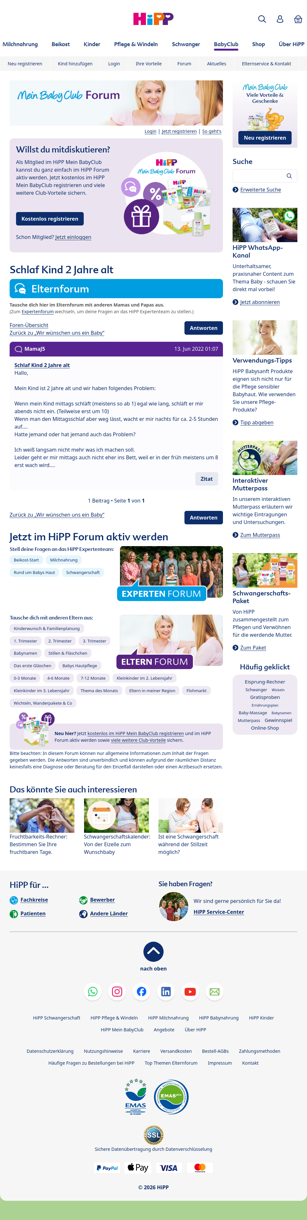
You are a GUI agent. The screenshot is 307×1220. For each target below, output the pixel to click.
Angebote (164, 1030)
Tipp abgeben (256, 422)
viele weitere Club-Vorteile (138, 740)
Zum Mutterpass (260, 534)
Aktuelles (216, 64)
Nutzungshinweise (103, 1051)
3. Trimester (94, 641)
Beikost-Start (26, 560)
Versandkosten (176, 1051)
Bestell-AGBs (215, 1051)
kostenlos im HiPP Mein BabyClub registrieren (136, 733)
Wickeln (278, 689)
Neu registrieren (25, 64)
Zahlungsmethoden (259, 1051)
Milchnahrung (64, 560)
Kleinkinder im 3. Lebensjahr (42, 690)
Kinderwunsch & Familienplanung (47, 628)
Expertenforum (38, 311)
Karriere (141, 1051)
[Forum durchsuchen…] (265, 176)
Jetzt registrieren (179, 131)
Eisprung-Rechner (265, 681)
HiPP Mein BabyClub (122, 1030)
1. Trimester (25, 641)
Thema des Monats (99, 690)
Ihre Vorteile (149, 64)
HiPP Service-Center (219, 911)
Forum (184, 64)
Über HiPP (195, 1030)
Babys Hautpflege (80, 665)
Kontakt (250, 1063)
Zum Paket (253, 647)
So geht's (212, 131)
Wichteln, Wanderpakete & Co (43, 703)
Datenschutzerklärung (50, 1051)
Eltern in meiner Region (152, 690)
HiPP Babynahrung (219, 1018)
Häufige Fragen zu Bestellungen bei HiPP (91, 1063)
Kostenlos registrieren (49, 218)
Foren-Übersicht (29, 325)
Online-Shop (265, 728)
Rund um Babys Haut (34, 572)
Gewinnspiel (278, 720)
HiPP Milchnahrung (168, 1018)
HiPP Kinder (261, 1018)
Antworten (203, 328)
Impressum (220, 1063)
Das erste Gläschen (32, 665)
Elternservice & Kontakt (266, 64)
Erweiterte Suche (260, 189)
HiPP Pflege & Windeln (114, 1018)
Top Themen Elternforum (171, 1063)
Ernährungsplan (265, 705)
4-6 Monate (58, 678)
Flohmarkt (196, 690)
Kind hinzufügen (75, 64)
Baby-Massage (253, 713)
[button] (262, 19)
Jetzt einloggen (73, 237)
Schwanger (256, 689)
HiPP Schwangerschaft (56, 1018)
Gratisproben (265, 697)
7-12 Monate (93, 678)
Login (114, 64)
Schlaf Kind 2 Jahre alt (42, 365)
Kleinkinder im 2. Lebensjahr (145, 678)
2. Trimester (60, 641)
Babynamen (25, 653)
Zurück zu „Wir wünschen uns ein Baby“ (57, 332)
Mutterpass (249, 720)
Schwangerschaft (83, 572)
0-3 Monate (25, 678)
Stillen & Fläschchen (67, 653)
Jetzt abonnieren (260, 302)
